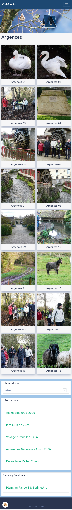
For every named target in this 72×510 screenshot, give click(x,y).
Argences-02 (53, 81)
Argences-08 (53, 205)
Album (8, 390)
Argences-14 (53, 329)
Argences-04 (53, 123)
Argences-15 (18, 370)
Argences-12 (53, 288)
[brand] (9, 4)
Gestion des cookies (36, 506)
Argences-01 (18, 81)
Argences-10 (53, 246)
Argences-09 (18, 246)
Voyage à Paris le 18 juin (22, 437)
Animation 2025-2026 (20, 412)
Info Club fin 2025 (18, 424)
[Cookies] (5, 505)
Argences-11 (18, 288)
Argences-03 (18, 123)
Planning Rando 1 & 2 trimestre (26, 487)
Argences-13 (18, 329)
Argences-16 (53, 370)
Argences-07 (18, 205)
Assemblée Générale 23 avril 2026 (28, 449)
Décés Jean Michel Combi (22, 461)
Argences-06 (53, 164)
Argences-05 (18, 164)
